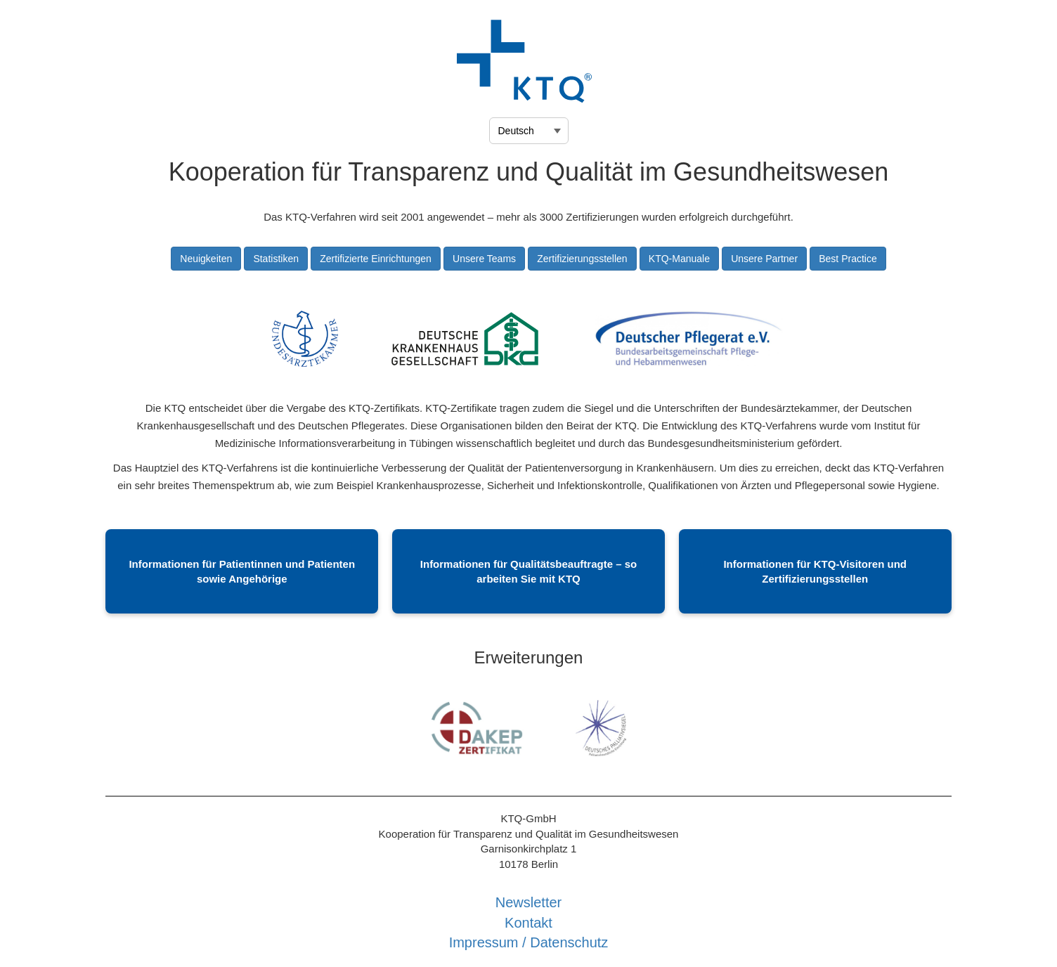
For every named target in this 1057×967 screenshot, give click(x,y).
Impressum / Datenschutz (529, 942)
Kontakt (528, 922)
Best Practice (847, 258)
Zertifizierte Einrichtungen (376, 258)
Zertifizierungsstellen (582, 258)
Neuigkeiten (206, 258)
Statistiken (276, 258)
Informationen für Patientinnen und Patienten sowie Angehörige (242, 571)
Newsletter (528, 902)
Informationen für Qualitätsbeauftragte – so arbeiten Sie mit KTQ (528, 571)
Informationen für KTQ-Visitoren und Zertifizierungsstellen (815, 571)
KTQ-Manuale (679, 258)
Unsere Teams (484, 258)
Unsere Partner (764, 258)
